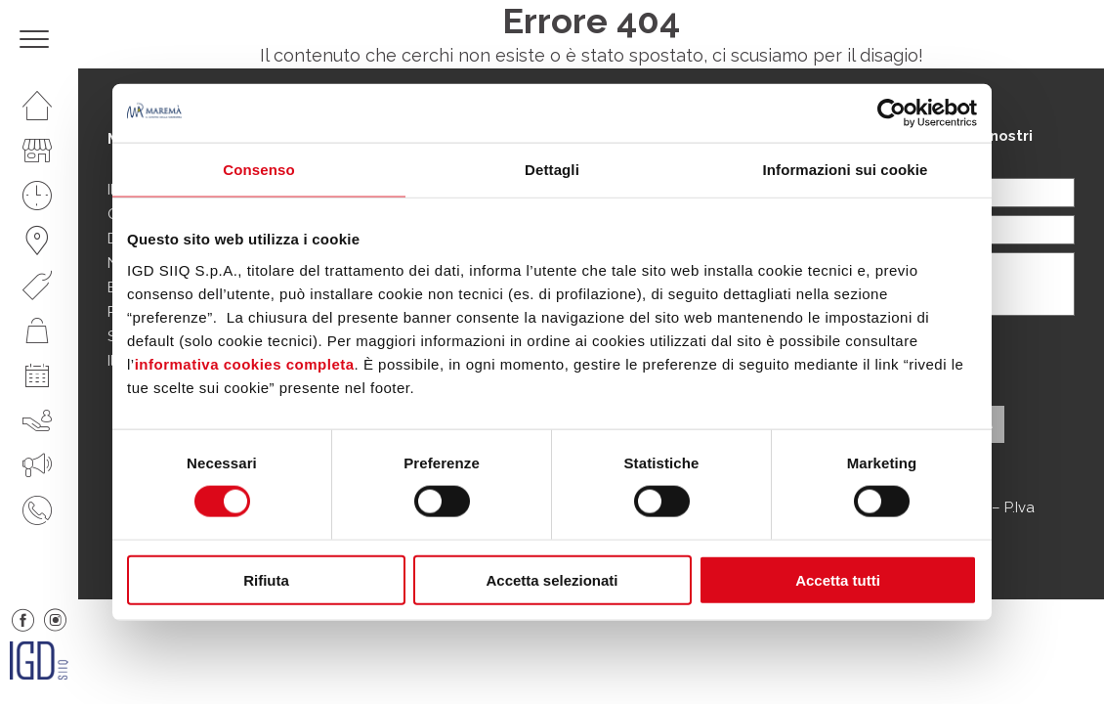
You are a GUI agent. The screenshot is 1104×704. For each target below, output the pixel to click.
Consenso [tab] (258, 169)
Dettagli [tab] (552, 169)
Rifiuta (266, 579)
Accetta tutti (837, 579)
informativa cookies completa (245, 363)
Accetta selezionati (551, 579)
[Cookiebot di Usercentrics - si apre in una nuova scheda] (891, 113)
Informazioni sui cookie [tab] (845, 169)
